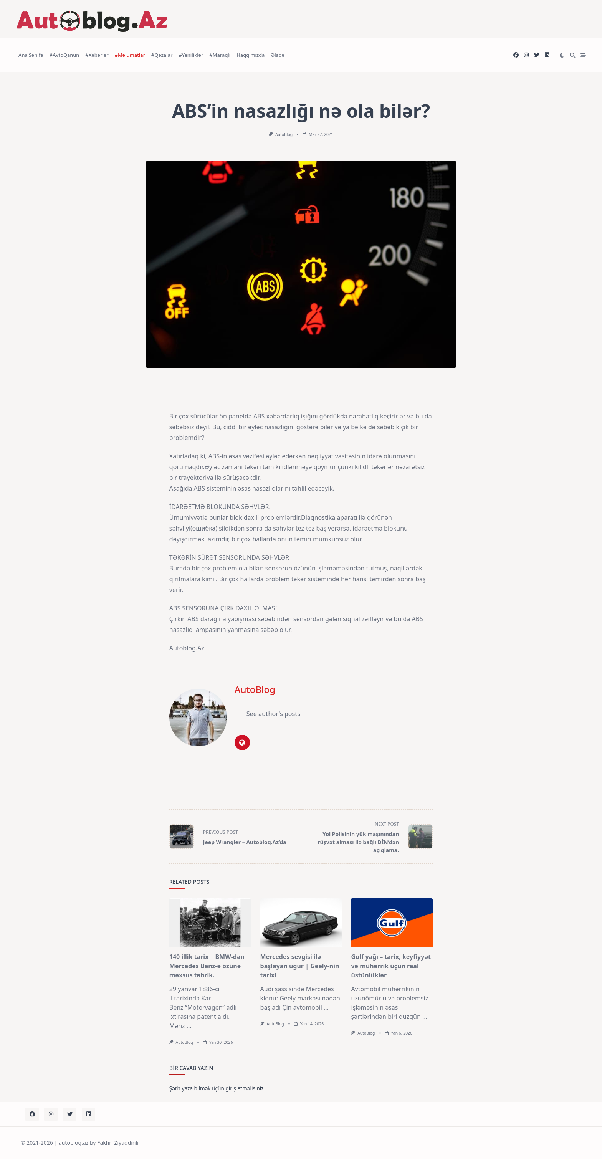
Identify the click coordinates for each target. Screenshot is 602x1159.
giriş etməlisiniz (244, 1088)
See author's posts (273, 713)
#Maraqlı (220, 54)
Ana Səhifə (30, 54)
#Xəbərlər (96, 54)
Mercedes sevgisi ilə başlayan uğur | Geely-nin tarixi (299, 965)
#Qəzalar (161, 54)
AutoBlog (284, 134)
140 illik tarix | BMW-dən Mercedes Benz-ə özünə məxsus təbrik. (207, 965)
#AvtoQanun (64, 54)
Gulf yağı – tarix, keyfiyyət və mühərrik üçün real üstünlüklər (391, 965)
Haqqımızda (251, 54)
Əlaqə (277, 54)
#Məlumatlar (130, 54)
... (189, 1026)
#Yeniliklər (191, 54)
